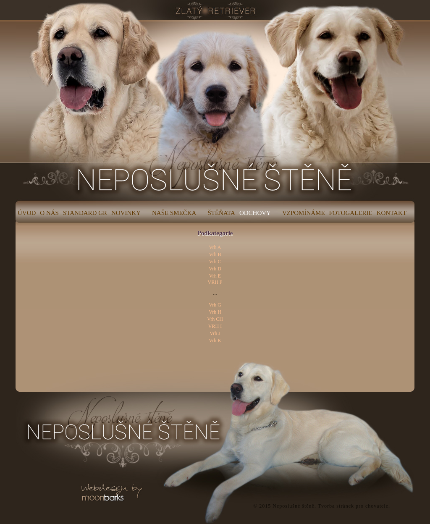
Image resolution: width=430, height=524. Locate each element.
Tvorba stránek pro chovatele (353, 506)
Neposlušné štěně (294, 506)
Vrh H (215, 312)
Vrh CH (215, 319)
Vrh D (215, 269)
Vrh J (215, 333)
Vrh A (215, 247)
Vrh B (215, 254)
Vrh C (215, 262)
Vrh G (215, 305)
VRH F (214, 282)
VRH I (215, 326)
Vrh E (215, 276)
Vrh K (215, 340)
